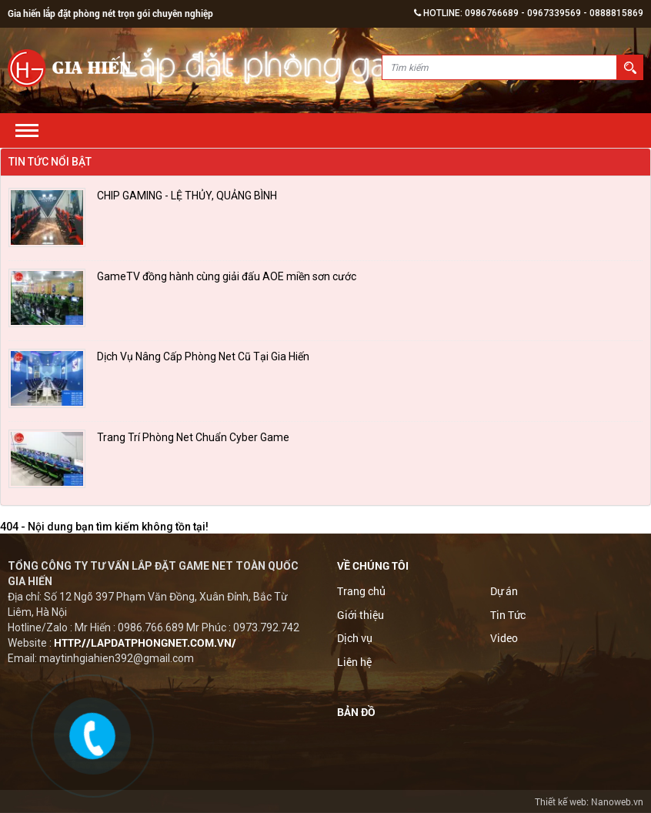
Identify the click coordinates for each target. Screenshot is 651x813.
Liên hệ (354, 662)
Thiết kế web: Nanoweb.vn (589, 801)
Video (504, 639)
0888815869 (616, 13)
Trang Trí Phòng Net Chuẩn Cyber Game (193, 437)
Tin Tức (508, 615)
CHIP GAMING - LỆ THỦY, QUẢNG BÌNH (187, 195)
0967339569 (554, 13)
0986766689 (492, 13)
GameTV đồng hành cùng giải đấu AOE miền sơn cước (226, 276)
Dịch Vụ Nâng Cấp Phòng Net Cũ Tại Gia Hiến (203, 356)
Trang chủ (361, 591)
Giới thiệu (360, 615)
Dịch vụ (354, 639)
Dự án (504, 591)
